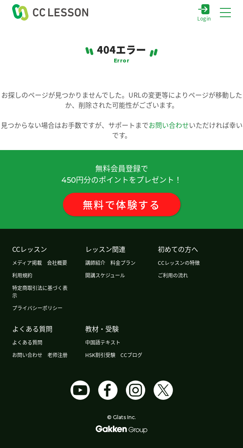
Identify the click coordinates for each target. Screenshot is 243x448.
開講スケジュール (105, 275)
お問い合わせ (169, 125)
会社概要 (57, 262)
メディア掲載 (27, 262)
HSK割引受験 (100, 354)
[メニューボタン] (225, 12)
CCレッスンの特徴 (179, 262)
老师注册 (57, 354)
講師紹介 (95, 262)
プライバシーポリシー (37, 307)
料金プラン (123, 262)
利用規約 (22, 275)
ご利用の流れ (173, 275)
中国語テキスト (102, 342)
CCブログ (131, 354)
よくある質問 (27, 342)
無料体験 (121, 204)
